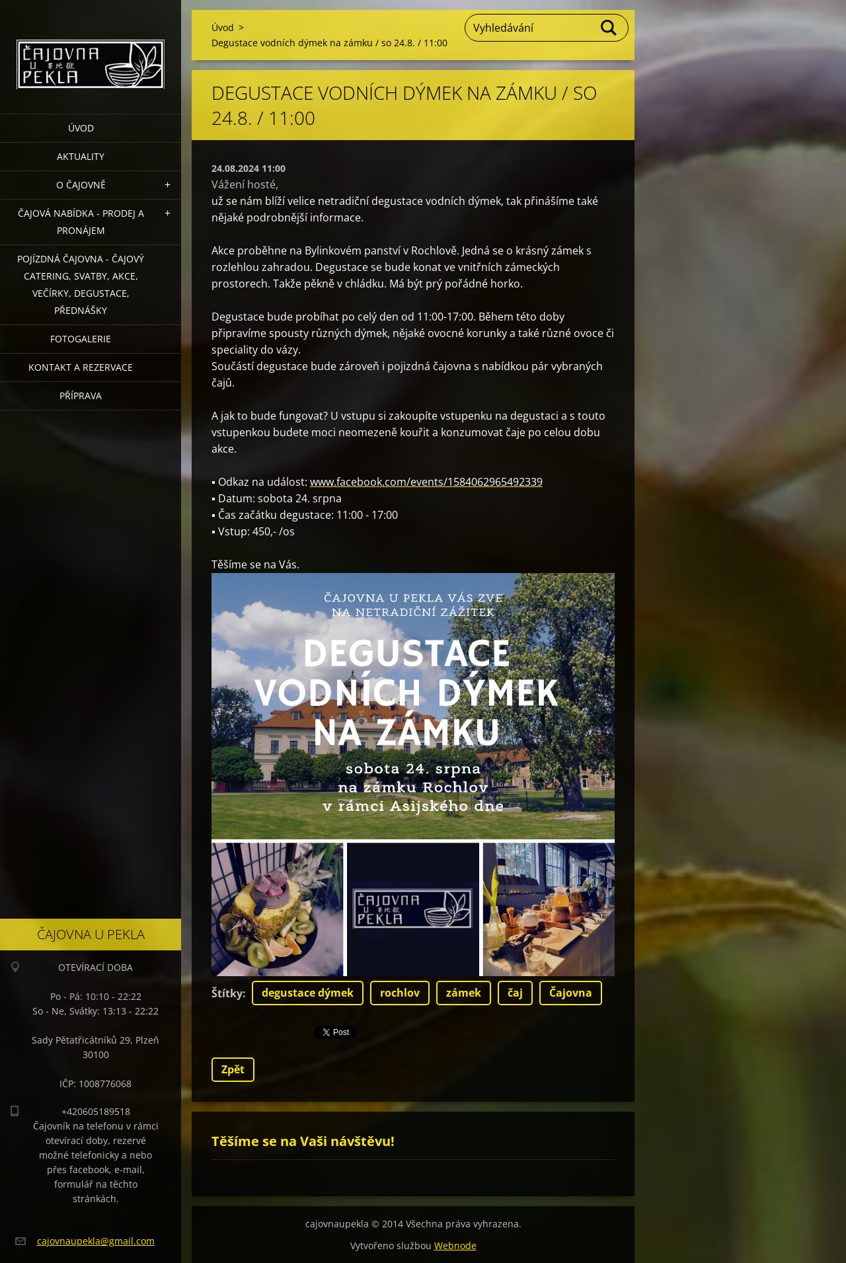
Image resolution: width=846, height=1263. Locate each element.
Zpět (233, 1069)
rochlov (400, 992)
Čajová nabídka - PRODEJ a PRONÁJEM (81, 222)
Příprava (80, 395)
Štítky (227, 993)
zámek (463, 992)
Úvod (81, 128)
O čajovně (81, 184)
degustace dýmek (308, 992)
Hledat (609, 28)
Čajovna (570, 992)
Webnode (455, 1245)
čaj (515, 992)
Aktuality (80, 156)
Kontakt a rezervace (80, 367)
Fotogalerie (80, 338)
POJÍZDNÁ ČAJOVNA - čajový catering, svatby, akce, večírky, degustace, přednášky (80, 284)
